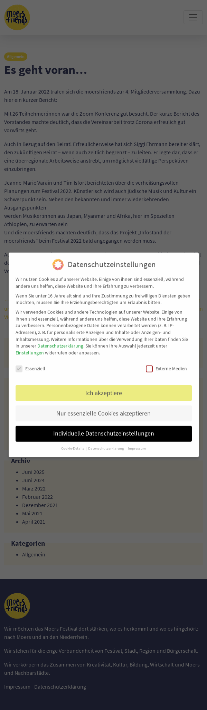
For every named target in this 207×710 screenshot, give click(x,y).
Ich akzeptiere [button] (103, 389)
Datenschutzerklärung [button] (106, 444)
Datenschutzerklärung (60, 342)
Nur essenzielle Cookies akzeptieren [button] (103, 409)
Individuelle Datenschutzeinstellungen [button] (103, 429)
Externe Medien (166, 364)
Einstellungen (30, 349)
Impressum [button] (137, 444)
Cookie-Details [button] (73, 444)
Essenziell (30, 364)
